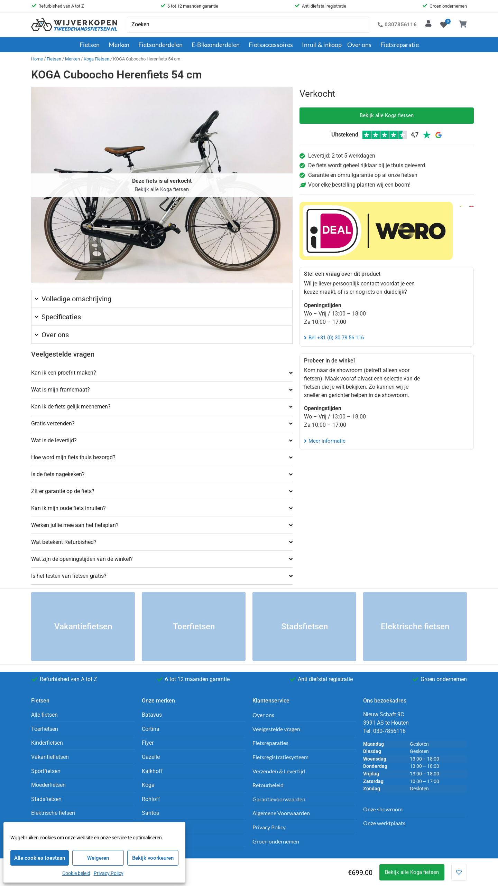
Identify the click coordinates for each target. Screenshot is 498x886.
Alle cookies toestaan (39, 858)
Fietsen (91, 44)
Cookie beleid (76, 873)
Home (37, 59)
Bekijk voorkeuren (153, 858)
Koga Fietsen (96, 59)
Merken (121, 44)
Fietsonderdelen (162, 44)
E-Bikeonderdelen (217, 44)
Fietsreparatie (399, 44)
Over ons (361, 44)
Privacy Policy (108, 873)
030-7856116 (389, 731)
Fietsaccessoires (272, 44)
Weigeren (98, 858)
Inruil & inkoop (322, 44)
